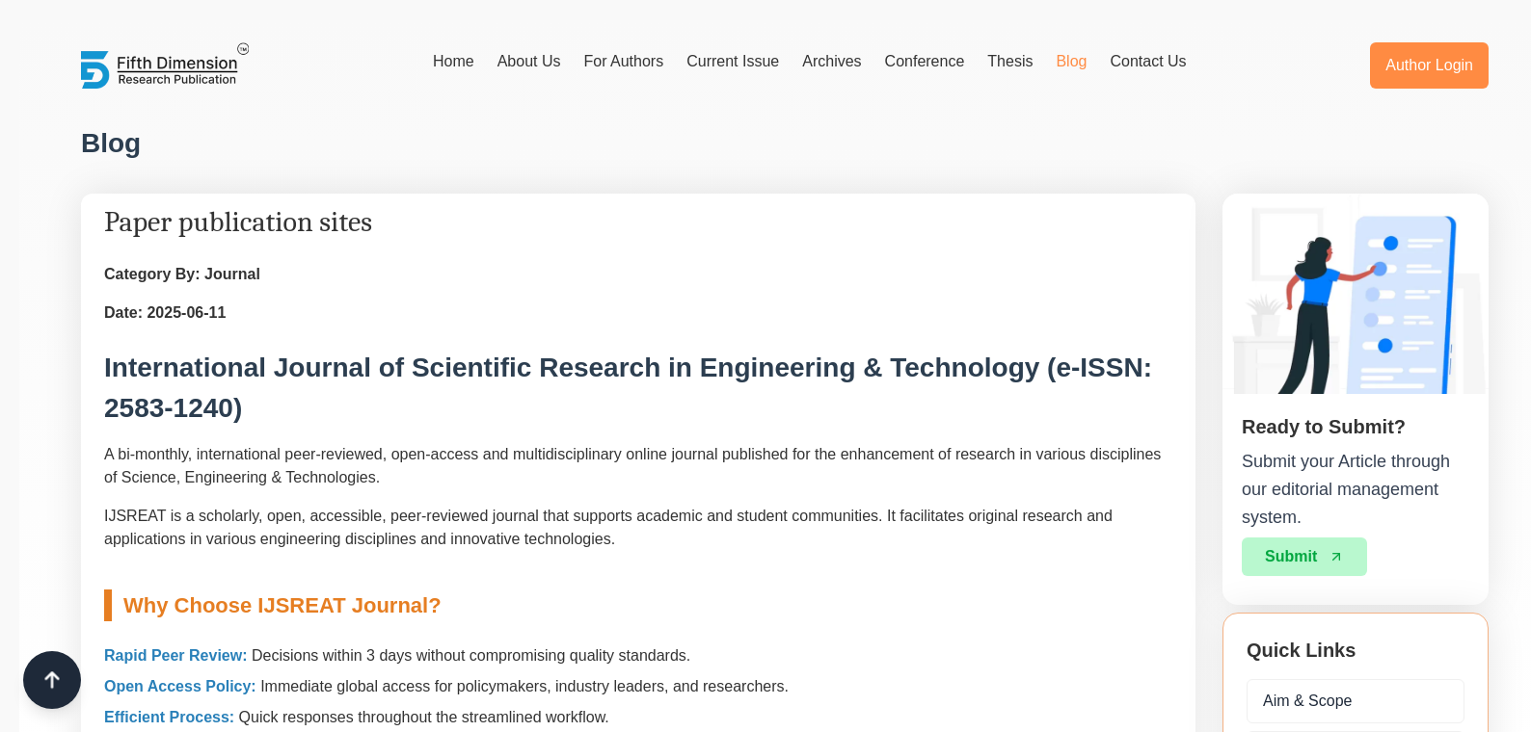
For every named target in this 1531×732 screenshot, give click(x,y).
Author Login (1429, 65)
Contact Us (1148, 61)
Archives (831, 61)
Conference (925, 61)
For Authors (623, 61)
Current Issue (732, 61)
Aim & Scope (1307, 701)
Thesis (1010, 61)
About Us (529, 61)
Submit (1304, 556)
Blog (1071, 61)
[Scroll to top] (52, 680)
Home (453, 61)
